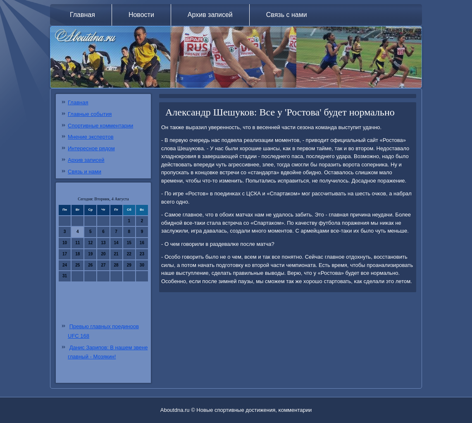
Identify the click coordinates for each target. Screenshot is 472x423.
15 (129, 242)
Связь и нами (84, 171)
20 (103, 254)
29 (129, 265)
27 (103, 265)
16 (142, 242)
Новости (141, 14)
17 (64, 254)
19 (90, 254)
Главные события (90, 114)
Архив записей (210, 14)
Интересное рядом (91, 148)
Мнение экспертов (91, 137)
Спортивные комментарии (100, 126)
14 (116, 242)
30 (142, 265)
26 (90, 265)
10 (64, 242)
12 (90, 242)
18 (77, 254)
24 (64, 265)
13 (103, 242)
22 (129, 254)
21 (116, 254)
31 (64, 276)
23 (142, 254)
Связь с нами (286, 14)
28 (116, 265)
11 (77, 242)
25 (77, 265)
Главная (82, 14)
